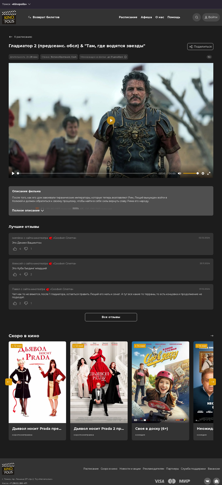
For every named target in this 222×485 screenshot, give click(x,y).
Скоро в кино (109, 468)
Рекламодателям (153, 468)
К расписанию (20, 37)
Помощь (174, 18)
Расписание (128, 18)
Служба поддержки (193, 468)
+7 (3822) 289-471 (18, 483)
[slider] (87, 173)
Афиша (146, 18)
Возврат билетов (46, 18)
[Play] (13, 173)
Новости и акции (130, 468)
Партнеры (172, 468)
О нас (159, 18)
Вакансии (214, 468)
